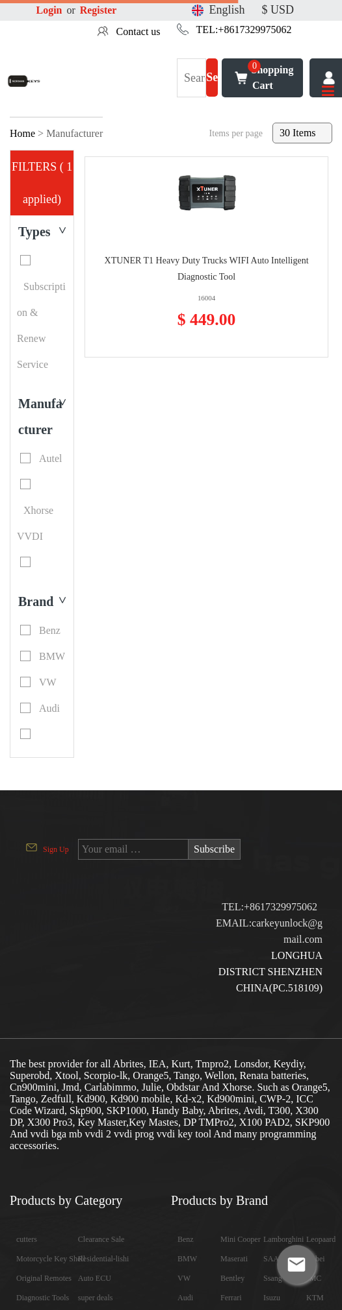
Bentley (232, 1278)
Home (22, 133)
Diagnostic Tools (42, 1297)
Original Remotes (44, 1278)
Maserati (234, 1258)
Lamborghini (283, 1239)
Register (98, 10)
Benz (186, 1239)
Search (212, 84)
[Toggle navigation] (328, 92)
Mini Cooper (240, 1239)
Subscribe (214, 849)
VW (184, 1278)
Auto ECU (94, 1278)
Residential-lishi (103, 1258)
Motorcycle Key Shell (50, 1258)
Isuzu (271, 1297)
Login (49, 10)
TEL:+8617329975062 (244, 29)
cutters (26, 1239)
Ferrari (231, 1297)
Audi (185, 1297)
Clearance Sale (101, 1239)
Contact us (138, 31)
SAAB (273, 1258)
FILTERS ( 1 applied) (42, 183)
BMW (187, 1258)
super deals (95, 1297)
